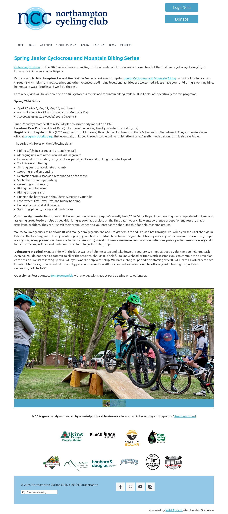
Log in (181, 7)
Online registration (27, 67)
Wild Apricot (174, 510)
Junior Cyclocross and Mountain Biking (150, 78)
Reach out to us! (185, 416)
